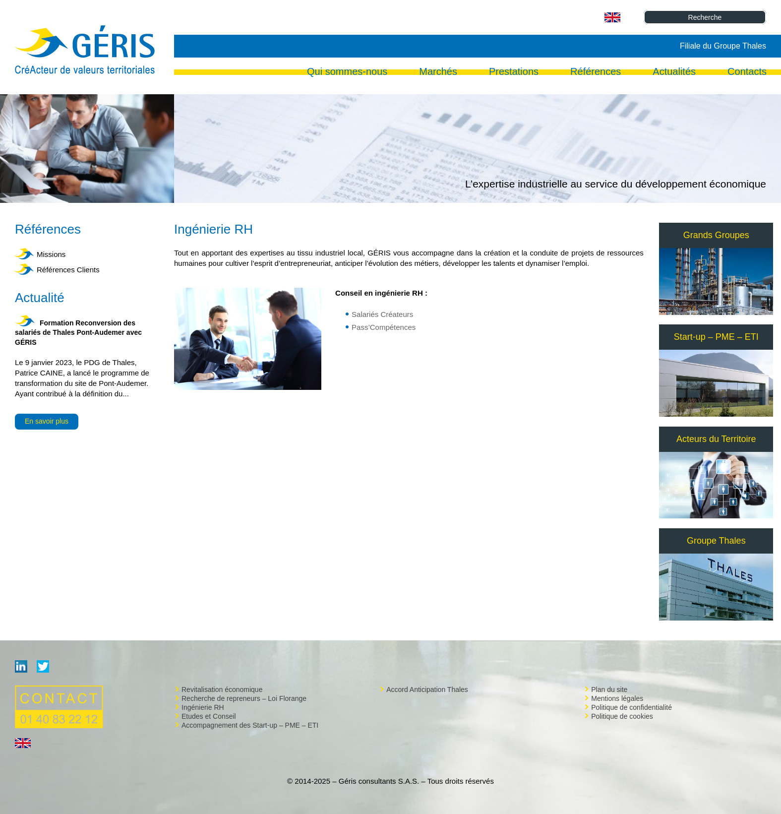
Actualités (674, 72)
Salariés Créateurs (382, 314)
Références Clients (68, 269)
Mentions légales (617, 698)
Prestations (514, 72)
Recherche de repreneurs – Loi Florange (243, 698)
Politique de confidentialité (631, 707)
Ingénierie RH (202, 707)
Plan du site (609, 689)
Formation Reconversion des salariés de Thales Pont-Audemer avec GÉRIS (78, 332)
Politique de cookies (622, 716)
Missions (51, 254)
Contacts (747, 72)
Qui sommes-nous (347, 72)
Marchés (438, 72)
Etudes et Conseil (208, 716)
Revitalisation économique (221, 689)
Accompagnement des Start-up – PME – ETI (249, 725)
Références (595, 72)
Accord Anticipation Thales (427, 689)
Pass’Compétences (384, 327)
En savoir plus (46, 421)
